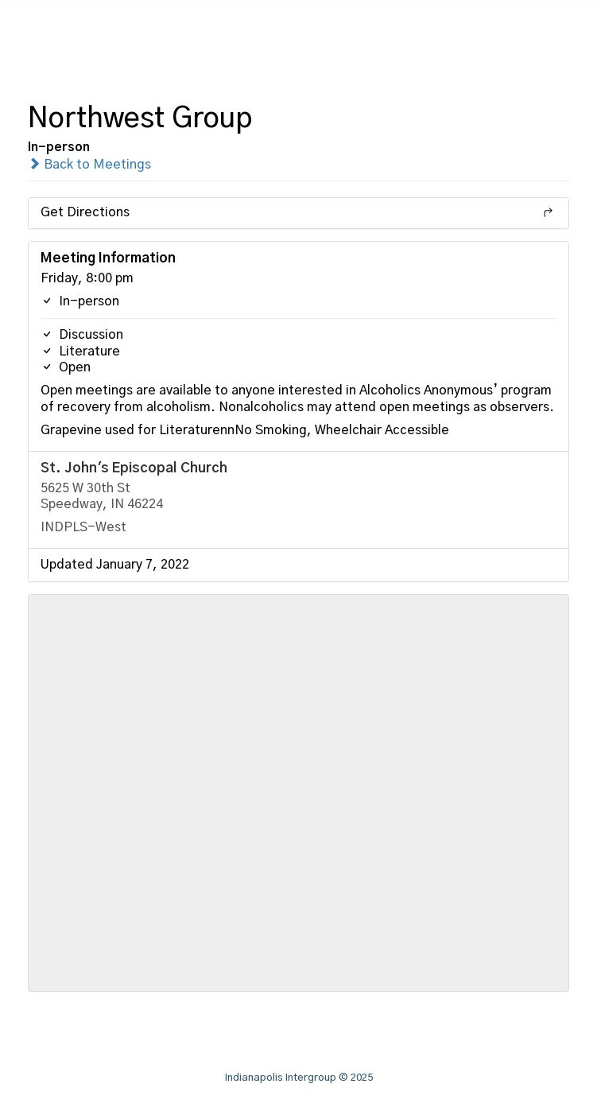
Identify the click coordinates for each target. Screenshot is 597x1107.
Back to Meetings (89, 164)
